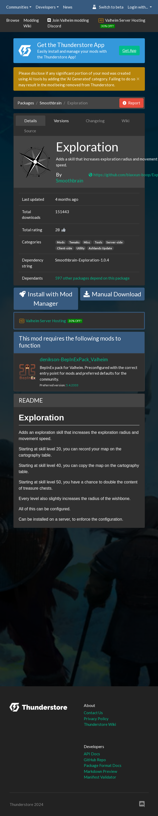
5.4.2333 (72, 385)
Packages (26, 103)
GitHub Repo (95, 759)
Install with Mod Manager (45, 298)
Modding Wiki (31, 23)
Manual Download (112, 294)
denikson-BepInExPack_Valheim (74, 359)
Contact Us (93, 712)
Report (131, 103)
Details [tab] (30, 120)
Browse (12, 20)
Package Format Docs (102, 765)
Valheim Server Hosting (125, 20)
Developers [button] (46, 7)
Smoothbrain (51, 103)
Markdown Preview (100, 771)
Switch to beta (107, 7)
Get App (129, 50)
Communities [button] (17, 7)
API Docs (92, 753)
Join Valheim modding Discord (68, 23)
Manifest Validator (100, 777)
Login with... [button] (138, 7)
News (67, 7)
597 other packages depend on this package (92, 278)
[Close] (138, 79)
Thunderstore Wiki (100, 724)
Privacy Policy (96, 718)
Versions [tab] (61, 120)
